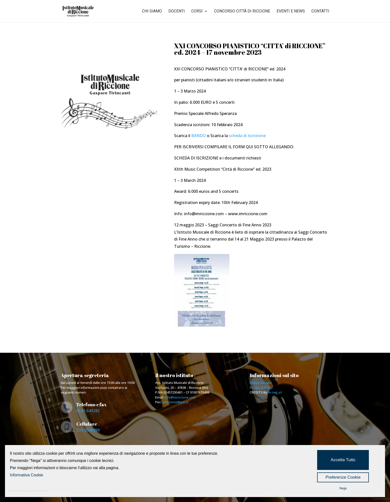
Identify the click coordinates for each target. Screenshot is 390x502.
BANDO (198, 135)
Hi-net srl (275, 392)
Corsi (197, 11)
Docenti (176, 11)
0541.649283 (88, 410)
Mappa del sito (261, 382)
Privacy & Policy (261, 387)
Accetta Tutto (343, 459)
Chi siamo (152, 11)
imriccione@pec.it (175, 402)
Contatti (320, 11)
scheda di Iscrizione (247, 135)
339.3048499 (88, 430)
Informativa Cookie (26, 475)
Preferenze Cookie (343, 477)
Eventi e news (291, 11)
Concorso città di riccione (242, 11)
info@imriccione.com (179, 397)
